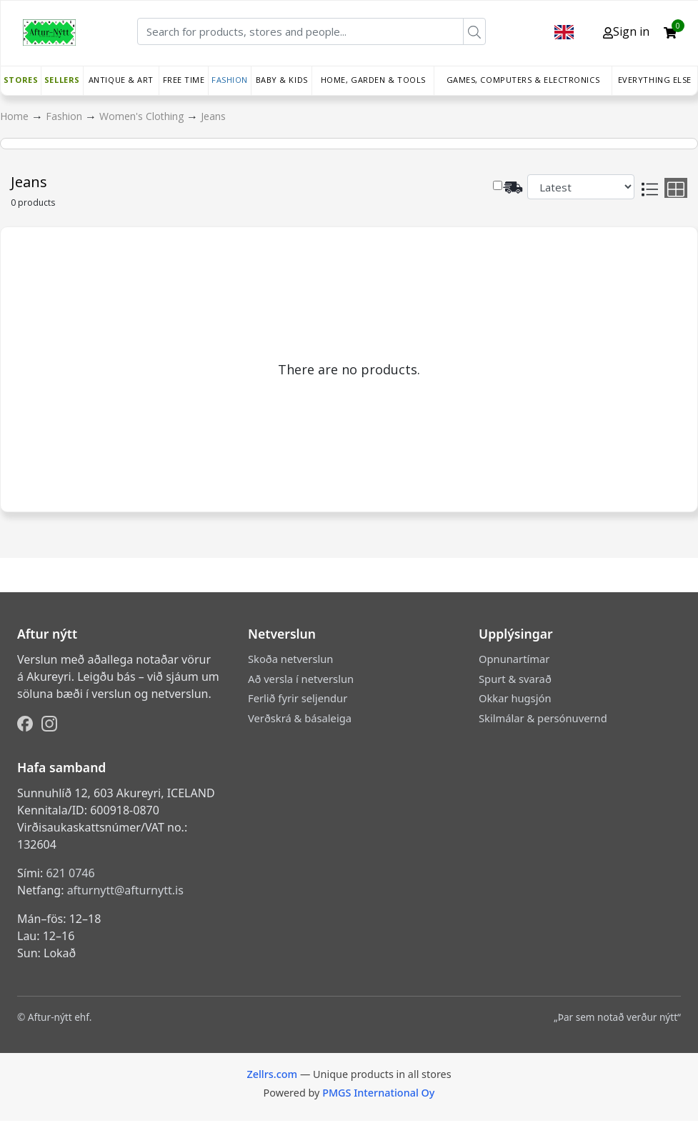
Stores (21, 79)
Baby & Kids (282, 79)
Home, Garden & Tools (373, 79)
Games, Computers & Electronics (523, 79)
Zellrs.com (271, 1074)
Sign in (626, 31)
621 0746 (70, 873)
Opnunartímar (514, 659)
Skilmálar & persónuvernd (543, 718)
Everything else (655, 79)
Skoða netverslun (290, 659)
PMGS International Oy (378, 1092)
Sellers (62, 79)
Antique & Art (121, 79)
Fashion (229, 79)
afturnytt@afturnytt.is (125, 890)
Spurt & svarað (515, 679)
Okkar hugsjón (515, 698)
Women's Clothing (142, 116)
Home (15, 116)
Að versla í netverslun (301, 679)
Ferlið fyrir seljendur (297, 698)
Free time (184, 79)
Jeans (213, 116)
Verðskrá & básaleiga (300, 718)
